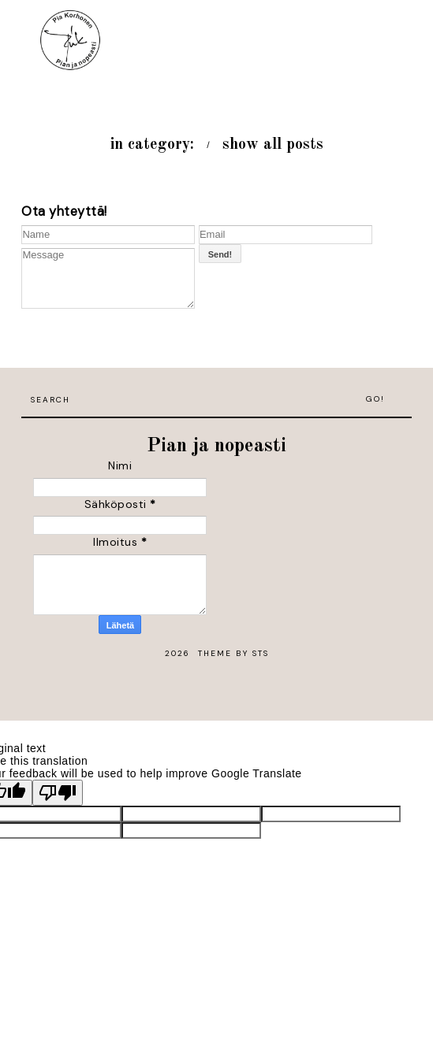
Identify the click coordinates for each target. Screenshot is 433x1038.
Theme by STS (233, 653)
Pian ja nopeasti (216, 446)
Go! (375, 399)
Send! (220, 254)
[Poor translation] (57, 793)
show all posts (272, 145)
